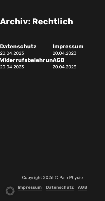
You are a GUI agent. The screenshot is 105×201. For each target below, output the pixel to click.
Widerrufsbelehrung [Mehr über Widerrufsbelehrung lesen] (28, 60)
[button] (10, 191)
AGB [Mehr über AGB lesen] (58, 60)
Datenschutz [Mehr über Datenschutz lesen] (18, 46)
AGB (82, 187)
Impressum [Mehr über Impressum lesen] (68, 46)
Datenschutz (60, 187)
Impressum (30, 187)
